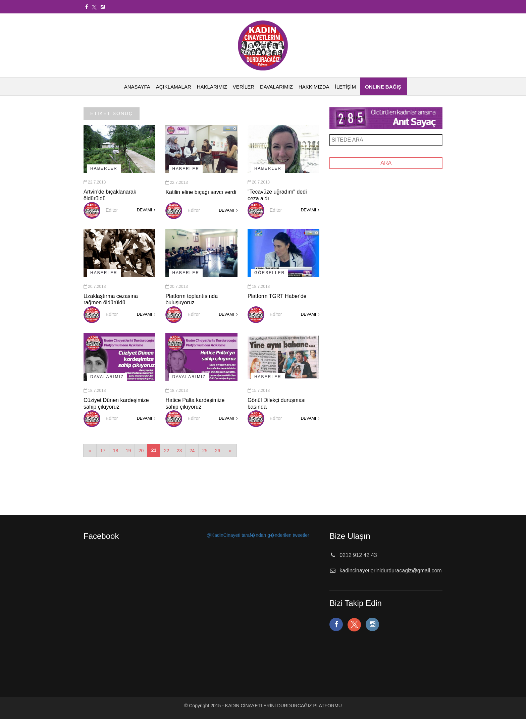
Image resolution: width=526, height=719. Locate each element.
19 (128, 450)
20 (141, 450)
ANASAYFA (137, 87)
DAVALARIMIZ (276, 87)
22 (166, 450)
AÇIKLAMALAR (173, 87)
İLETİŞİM (345, 87)
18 (115, 450)
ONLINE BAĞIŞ (383, 87)
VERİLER (243, 87)
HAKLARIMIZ (212, 87)
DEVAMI (146, 210)
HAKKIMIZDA (314, 87)
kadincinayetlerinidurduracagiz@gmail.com (390, 570)
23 (179, 450)
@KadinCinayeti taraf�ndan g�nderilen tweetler (258, 535)
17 (103, 450)
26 (217, 450)
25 (205, 450)
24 (192, 450)
